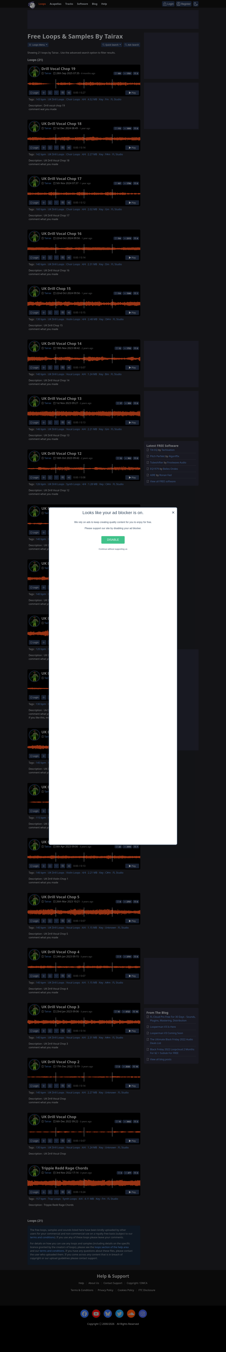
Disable (113, 539)
